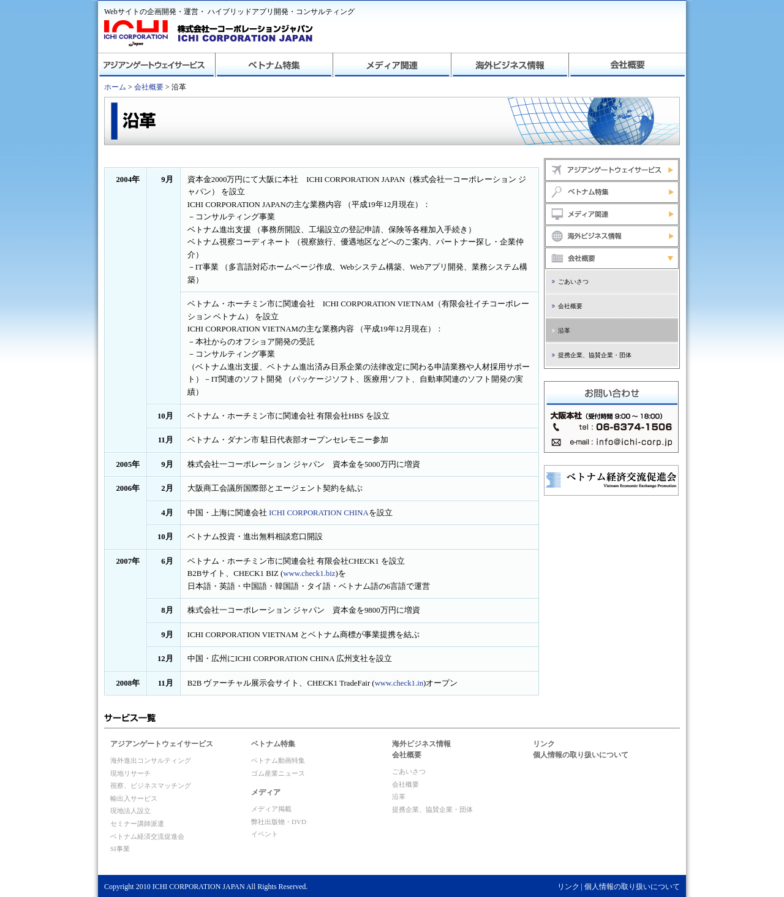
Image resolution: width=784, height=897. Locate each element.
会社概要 (627, 65)
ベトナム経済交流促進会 (147, 836)
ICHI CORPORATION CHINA (319, 513)
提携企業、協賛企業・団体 (594, 355)
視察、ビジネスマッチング (150, 785)
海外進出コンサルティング (150, 760)
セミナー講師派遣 (137, 823)
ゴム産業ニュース (278, 773)
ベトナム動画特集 (278, 760)
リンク (544, 744)
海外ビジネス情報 (509, 65)
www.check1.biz (309, 573)
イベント (264, 834)
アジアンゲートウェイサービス (157, 65)
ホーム (115, 87)
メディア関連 (392, 65)
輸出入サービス (133, 798)
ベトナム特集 (274, 65)
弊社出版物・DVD (278, 821)
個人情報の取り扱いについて (580, 755)
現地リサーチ (130, 773)
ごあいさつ (573, 281)
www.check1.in (399, 683)
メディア (266, 792)
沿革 (564, 330)
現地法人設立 (130, 810)
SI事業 (120, 848)
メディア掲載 (271, 808)
